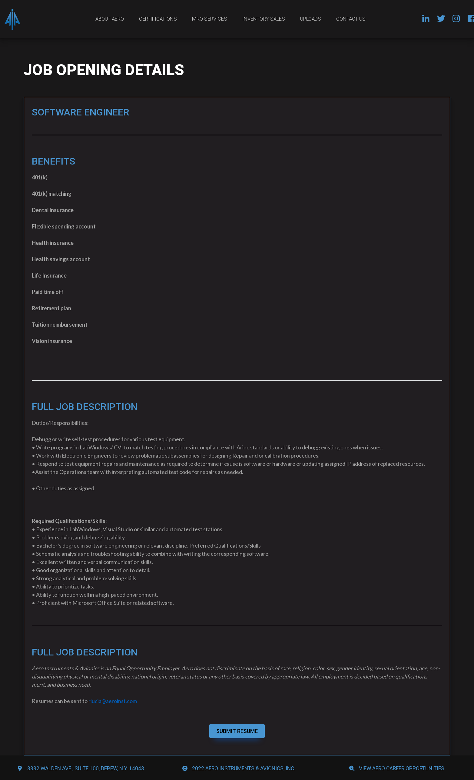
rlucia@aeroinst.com (112, 701)
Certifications (158, 19)
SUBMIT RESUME (237, 731)
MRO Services (209, 19)
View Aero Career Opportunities (401, 768)
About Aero (109, 19)
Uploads (310, 19)
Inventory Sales (263, 19)
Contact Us (351, 19)
